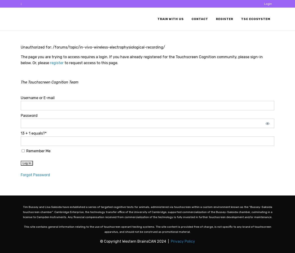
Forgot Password (35, 175)
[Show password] (267, 123)
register (57, 63)
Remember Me (36, 151)
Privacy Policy (183, 241)
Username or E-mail (38, 98)
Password (29, 115)
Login (268, 4)
